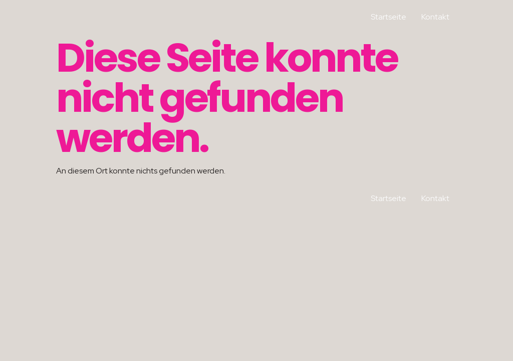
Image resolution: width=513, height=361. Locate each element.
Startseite (388, 17)
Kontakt (435, 17)
